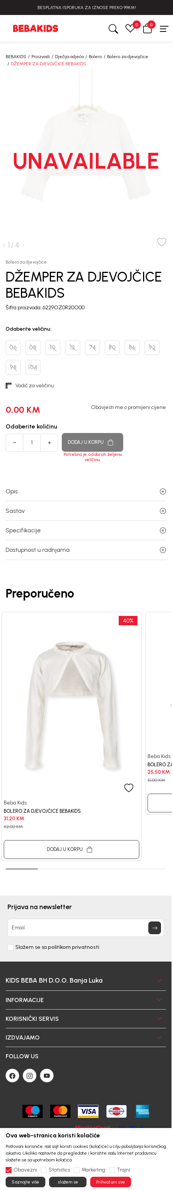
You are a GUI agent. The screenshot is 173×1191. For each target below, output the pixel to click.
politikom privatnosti (73, 947)
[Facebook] (12, 1075)
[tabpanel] (71, 736)
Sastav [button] (86, 510)
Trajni (123, 1170)
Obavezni (25, 1170)
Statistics (59, 1170)
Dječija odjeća (69, 56)
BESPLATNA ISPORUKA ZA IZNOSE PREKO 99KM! (86, 7)
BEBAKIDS (16, 56)
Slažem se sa (57, 947)
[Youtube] (47, 1075)
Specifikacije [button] (86, 530)
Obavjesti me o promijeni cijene (128, 407)
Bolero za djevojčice (127, 56)
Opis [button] (86, 491)
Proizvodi (40, 56)
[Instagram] (29, 1075)
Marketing (93, 1170)
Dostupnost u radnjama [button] (86, 549)
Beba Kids (15, 803)
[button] (147, 28)
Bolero (95, 56)
